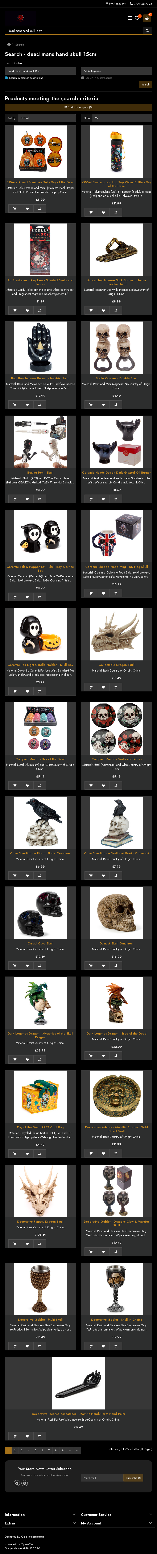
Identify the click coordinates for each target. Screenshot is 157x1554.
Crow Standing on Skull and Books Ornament (116, 853)
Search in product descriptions (26, 78)
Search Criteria (14, 63)
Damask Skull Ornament (116, 943)
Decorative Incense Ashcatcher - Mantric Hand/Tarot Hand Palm (78, 1414)
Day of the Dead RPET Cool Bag (40, 1127)
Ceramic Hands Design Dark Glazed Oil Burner (116, 472)
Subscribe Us (133, 1478)
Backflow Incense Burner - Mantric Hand (40, 378)
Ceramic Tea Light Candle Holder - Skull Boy (40, 665)
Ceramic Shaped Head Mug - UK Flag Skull (116, 567)
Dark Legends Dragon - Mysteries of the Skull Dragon (40, 1035)
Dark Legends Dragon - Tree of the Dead (116, 1033)
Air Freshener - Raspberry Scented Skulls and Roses (40, 282)
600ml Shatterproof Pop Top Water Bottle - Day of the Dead (116, 184)
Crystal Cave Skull (40, 943)
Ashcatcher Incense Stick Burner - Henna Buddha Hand (116, 282)
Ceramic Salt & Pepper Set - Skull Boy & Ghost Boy (40, 569)
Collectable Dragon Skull (117, 665)
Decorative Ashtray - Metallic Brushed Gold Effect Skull (116, 1129)
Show (87, 118)
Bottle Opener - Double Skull (116, 378)
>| (77, 1450)
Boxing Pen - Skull (40, 472)
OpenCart (27, 1544)
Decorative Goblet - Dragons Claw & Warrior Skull (116, 1223)
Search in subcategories (99, 78)
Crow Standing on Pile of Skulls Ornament (40, 853)
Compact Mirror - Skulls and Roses (117, 759)
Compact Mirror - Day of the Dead (40, 759)
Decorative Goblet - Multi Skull (40, 1319)
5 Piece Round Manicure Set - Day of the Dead (40, 182)
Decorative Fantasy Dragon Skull (40, 1221)
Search (19, 45)
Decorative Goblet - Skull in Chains (116, 1319)
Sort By (12, 118)
